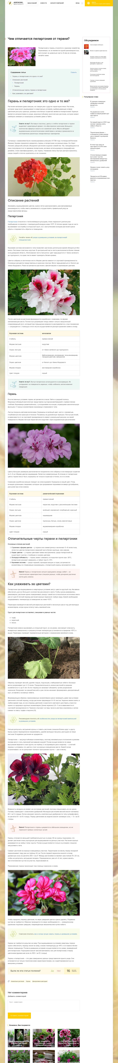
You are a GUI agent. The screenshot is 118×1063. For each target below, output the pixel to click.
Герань (17, 86)
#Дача (101, 3)
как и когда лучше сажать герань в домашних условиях (55, 934)
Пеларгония (19, 83)
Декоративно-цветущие (39, 981)
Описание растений (19, 80)
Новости (43, 3)
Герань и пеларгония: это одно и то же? (27, 76)
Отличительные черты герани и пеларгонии (29, 90)
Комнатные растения (17, 981)
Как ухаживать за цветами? (22, 93)
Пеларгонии (12, 222)
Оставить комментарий (19, 1016)
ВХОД (79, 3)
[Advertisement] (59, 20)
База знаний (32, 3)
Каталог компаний (57, 3)
